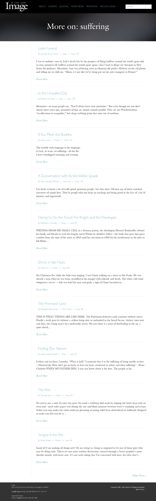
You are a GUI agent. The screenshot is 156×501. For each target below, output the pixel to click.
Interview (67, 182)
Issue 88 (79, 309)
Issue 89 (73, 223)
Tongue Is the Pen (50, 435)
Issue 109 (75, 54)
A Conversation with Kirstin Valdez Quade (68, 176)
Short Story (67, 309)
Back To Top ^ (140, 489)
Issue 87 (69, 395)
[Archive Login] (108, 7)
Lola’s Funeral (47, 48)
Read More (42, 79)
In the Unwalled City (52, 93)
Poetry (57, 140)
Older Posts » (139, 475)
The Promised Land (52, 304)
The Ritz (44, 390)
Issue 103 (79, 182)
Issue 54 (73, 354)
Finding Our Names (52, 349)
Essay (65, 54)
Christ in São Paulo (51, 262)
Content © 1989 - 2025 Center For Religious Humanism (128, 487)
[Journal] (64, 7)
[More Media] (77, 7)
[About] (42, 7)
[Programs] (92, 7)
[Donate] (52, 7)
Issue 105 (68, 140)
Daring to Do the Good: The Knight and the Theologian (77, 218)
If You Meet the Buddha (55, 135)
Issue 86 (68, 440)
